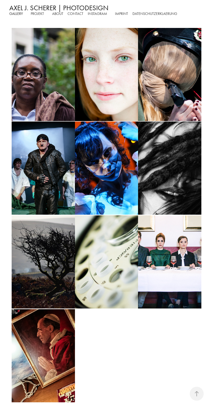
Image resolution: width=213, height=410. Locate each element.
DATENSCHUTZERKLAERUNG (154, 13)
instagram (97, 13)
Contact (75, 13)
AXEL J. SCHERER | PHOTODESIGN (58, 8)
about (57, 13)
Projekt (37, 13)
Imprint (121, 13)
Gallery (16, 13)
